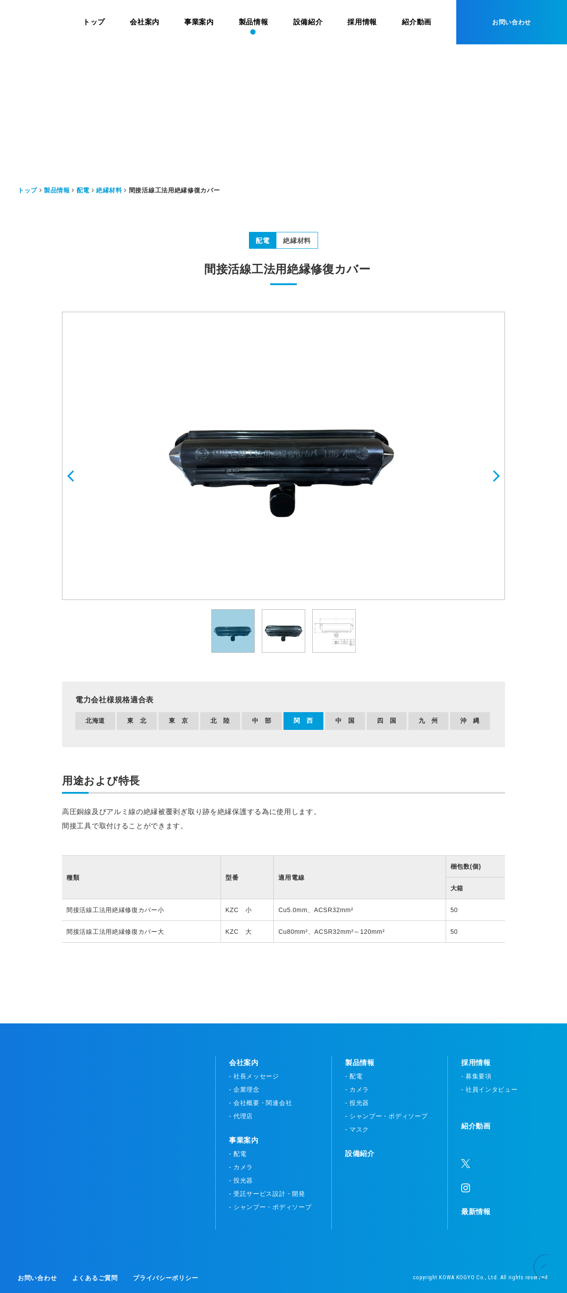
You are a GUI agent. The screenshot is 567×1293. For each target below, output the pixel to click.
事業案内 (244, 1140)
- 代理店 (241, 1116)
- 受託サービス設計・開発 (267, 1193)
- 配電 (237, 1153)
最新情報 (476, 1211)
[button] (84, 456)
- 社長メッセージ (254, 1076)
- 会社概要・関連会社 (260, 1102)
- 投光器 (241, 1180)
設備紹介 (360, 1153)
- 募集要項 (476, 1076)
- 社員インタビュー (489, 1089)
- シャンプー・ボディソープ (270, 1207)
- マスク (357, 1129)
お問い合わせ (511, 22)
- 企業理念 (244, 1089)
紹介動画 (476, 1126)
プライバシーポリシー (165, 1277)
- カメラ (241, 1167)
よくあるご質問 (95, 1277)
